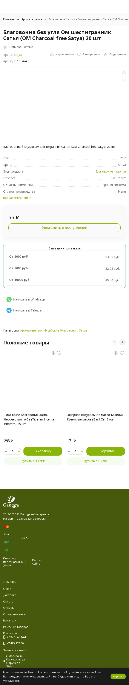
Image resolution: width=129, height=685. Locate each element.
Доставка (9, 595)
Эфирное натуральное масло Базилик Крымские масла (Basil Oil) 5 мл (95, 417)
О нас (7, 589)
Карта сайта (36, 561)
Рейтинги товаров (16, 627)
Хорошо (118, 676)
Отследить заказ (15, 614)
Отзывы (8, 608)
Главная (8, 19)
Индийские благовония (60, 330)
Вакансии (9, 620)
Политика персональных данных (13, 561)
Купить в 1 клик (33, 461)
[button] (114, 342)
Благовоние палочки (110, 171)
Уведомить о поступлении (64, 227)
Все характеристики (17, 198)
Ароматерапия (32, 19)
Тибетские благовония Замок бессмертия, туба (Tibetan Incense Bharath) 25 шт (29, 419)
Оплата (8, 601)
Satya (18, 55)
